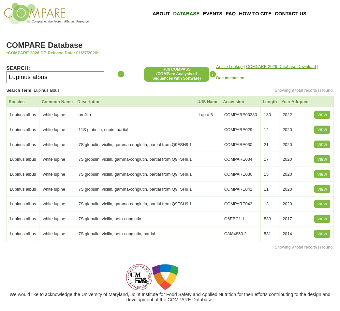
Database (186, 13)
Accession (233, 101)
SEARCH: (18, 68)
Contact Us (290, 13)
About (161, 13)
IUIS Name (208, 101)
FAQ (231, 13)
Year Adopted (294, 101)
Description (89, 101)
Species (17, 101)
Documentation (230, 77)
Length (270, 101)
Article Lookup (229, 66)
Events (212, 13)
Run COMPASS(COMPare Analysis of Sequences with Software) (176, 74)
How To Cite (255, 13)
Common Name (57, 101)
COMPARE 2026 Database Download (281, 66)
